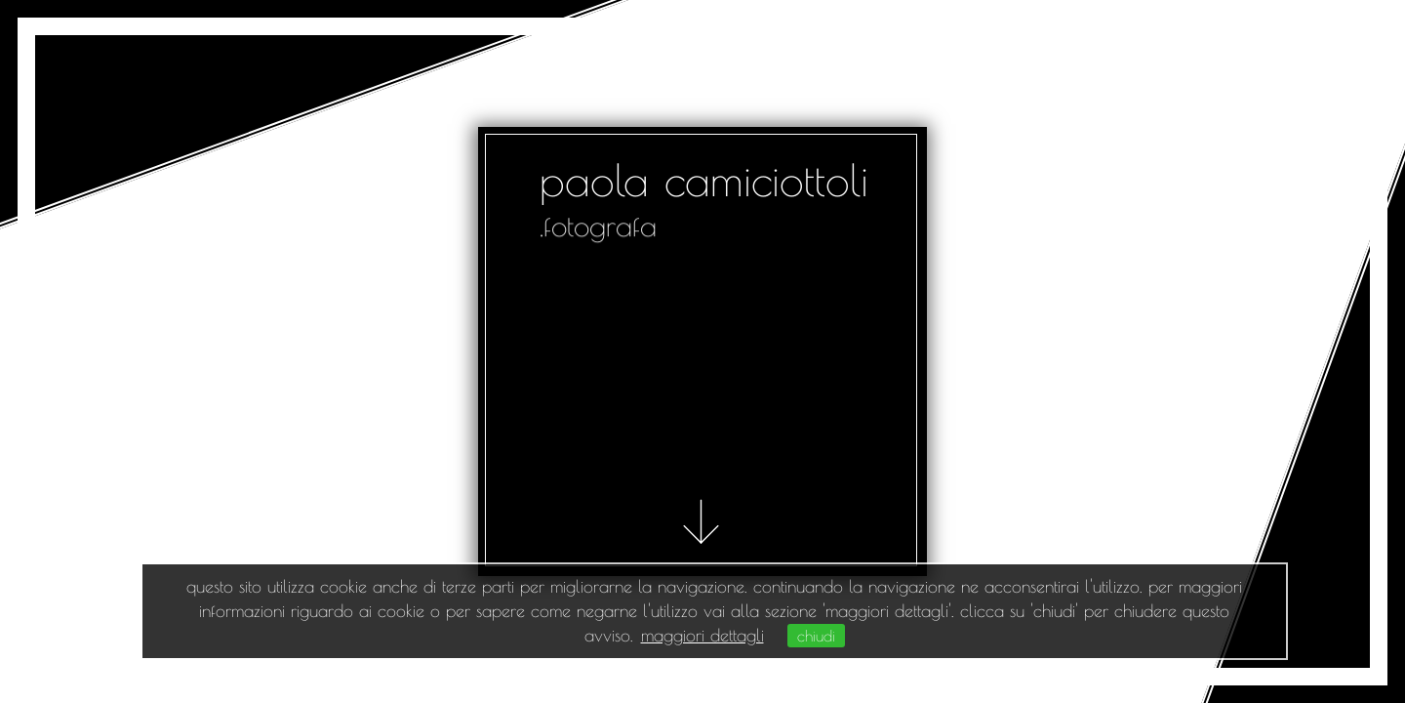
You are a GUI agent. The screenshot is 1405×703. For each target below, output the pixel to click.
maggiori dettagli (702, 635)
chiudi (816, 635)
